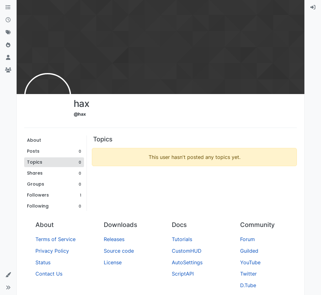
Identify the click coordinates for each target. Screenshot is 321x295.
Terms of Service (55, 239)
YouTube (250, 262)
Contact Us (48, 274)
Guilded (249, 251)
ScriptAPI (183, 274)
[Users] (8, 58)
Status (42, 262)
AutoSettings (187, 262)
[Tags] (8, 33)
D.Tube (248, 285)
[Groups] (8, 70)
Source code (119, 251)
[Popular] (8, 45)
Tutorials (182, 239)
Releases (114, 239)
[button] (8, 275)
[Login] (312, 8)
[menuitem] (312, 8)
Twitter (248, 274)
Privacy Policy (52, 251)
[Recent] (8, 20)
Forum (247, 239)
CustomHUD (187, 251)
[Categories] (8, 8)
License (113, 262)
